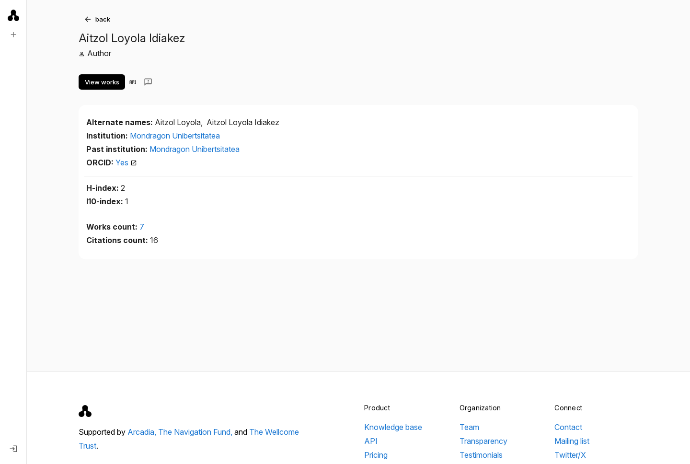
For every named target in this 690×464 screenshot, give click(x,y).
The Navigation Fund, (196, 432)
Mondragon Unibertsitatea (175, 135)
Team (469, 427)
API (371, 441)
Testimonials (481, 455)
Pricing (376, 455)
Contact (568, 427)
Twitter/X (570, 455)
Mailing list (571, 441)
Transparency (483, 441)
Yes (126, 162)
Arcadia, (142, 432)
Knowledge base (393, 427)
